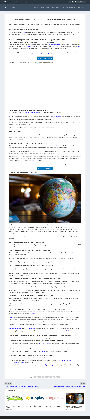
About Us (80, 8)
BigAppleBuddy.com (50, 366)
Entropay (43, 352)
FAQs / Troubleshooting (68, 8)
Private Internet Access (44, 344)
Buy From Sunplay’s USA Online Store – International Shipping (34, 406)
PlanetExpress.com (19, 363)
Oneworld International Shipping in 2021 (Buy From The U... (26, 2)
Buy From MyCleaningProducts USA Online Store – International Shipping (15, 407)
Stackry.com (72, 361)
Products (36, 8)
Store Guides (55, 8)
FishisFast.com (64, 361)
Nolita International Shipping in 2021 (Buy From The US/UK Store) (74, 408)
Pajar (24, 33)
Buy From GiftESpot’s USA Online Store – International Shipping (54, 406)
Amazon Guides (45, 8)
